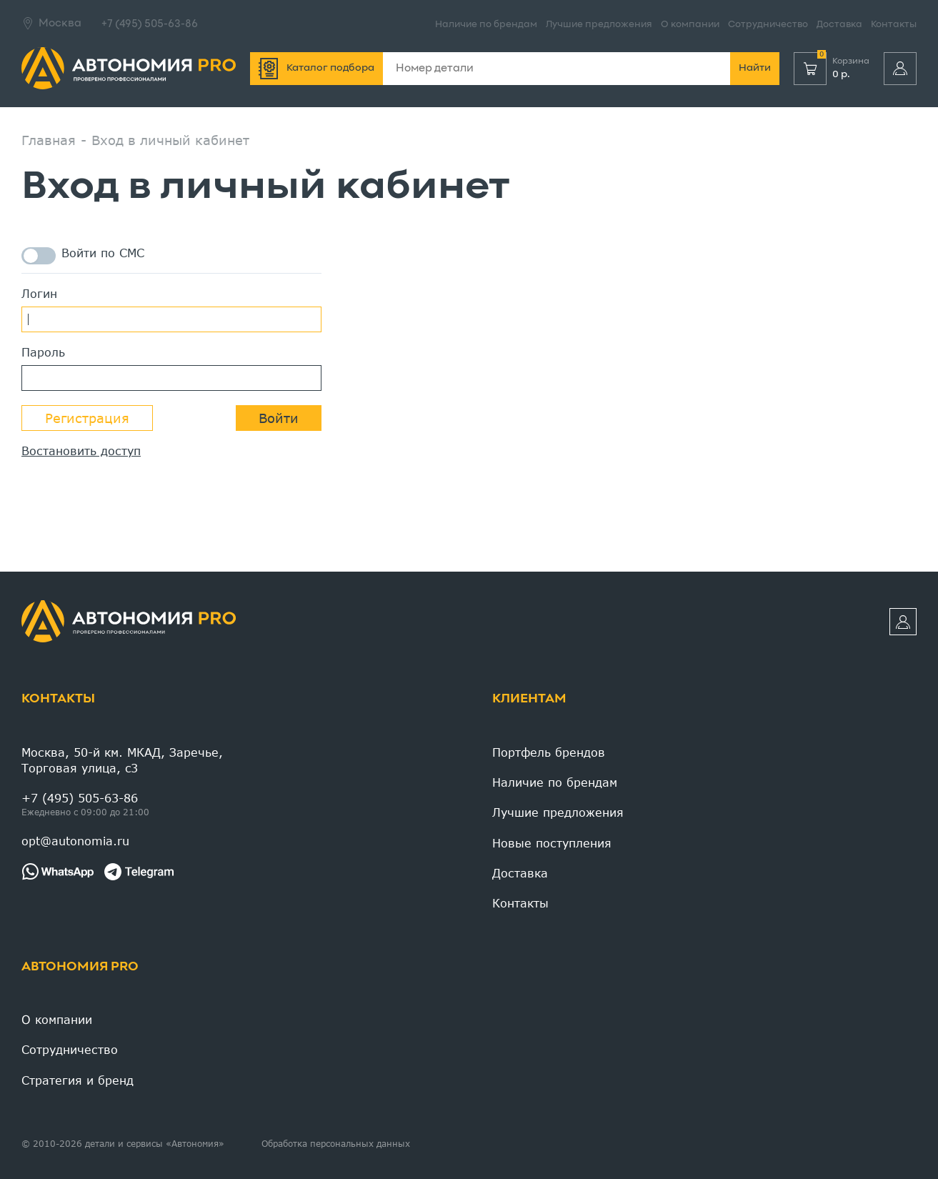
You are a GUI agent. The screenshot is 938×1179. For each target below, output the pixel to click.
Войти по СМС (82, 255)
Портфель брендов (548, 752)
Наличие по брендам (486, 25)
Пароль (43, 352)
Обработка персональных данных (335, 1143)
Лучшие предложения (599, 25)
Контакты (894, 25)
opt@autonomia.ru (75, 840)
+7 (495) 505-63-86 (149, 24)
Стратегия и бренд (77, 1080)
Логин (39, 293)
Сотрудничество (768, 25)
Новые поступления (552, 843)
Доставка (839, 25)
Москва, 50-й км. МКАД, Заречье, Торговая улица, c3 (122, 760)
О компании (690, 25)
